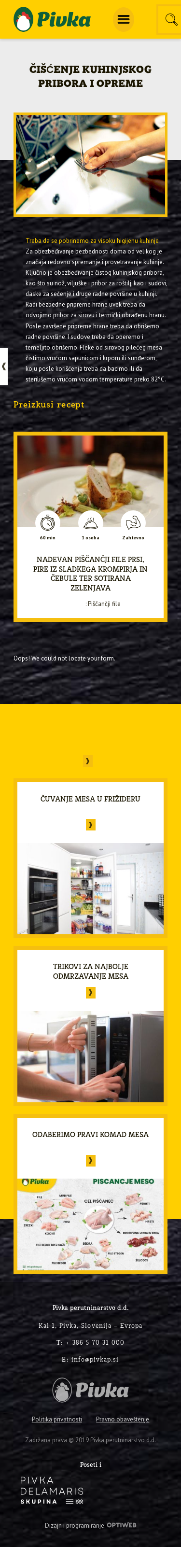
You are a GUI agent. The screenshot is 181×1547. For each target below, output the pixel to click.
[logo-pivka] (52, 19)
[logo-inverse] (52, 1490)
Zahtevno (133, 537)
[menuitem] (123, 19)
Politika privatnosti (57, 1419)
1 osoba (90, 537)
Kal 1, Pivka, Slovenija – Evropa (91, 1325)
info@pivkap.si (90, 1359)
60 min (48, 537)
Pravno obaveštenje (122, 1419)
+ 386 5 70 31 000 (90, 1342)
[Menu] (123, 19)
